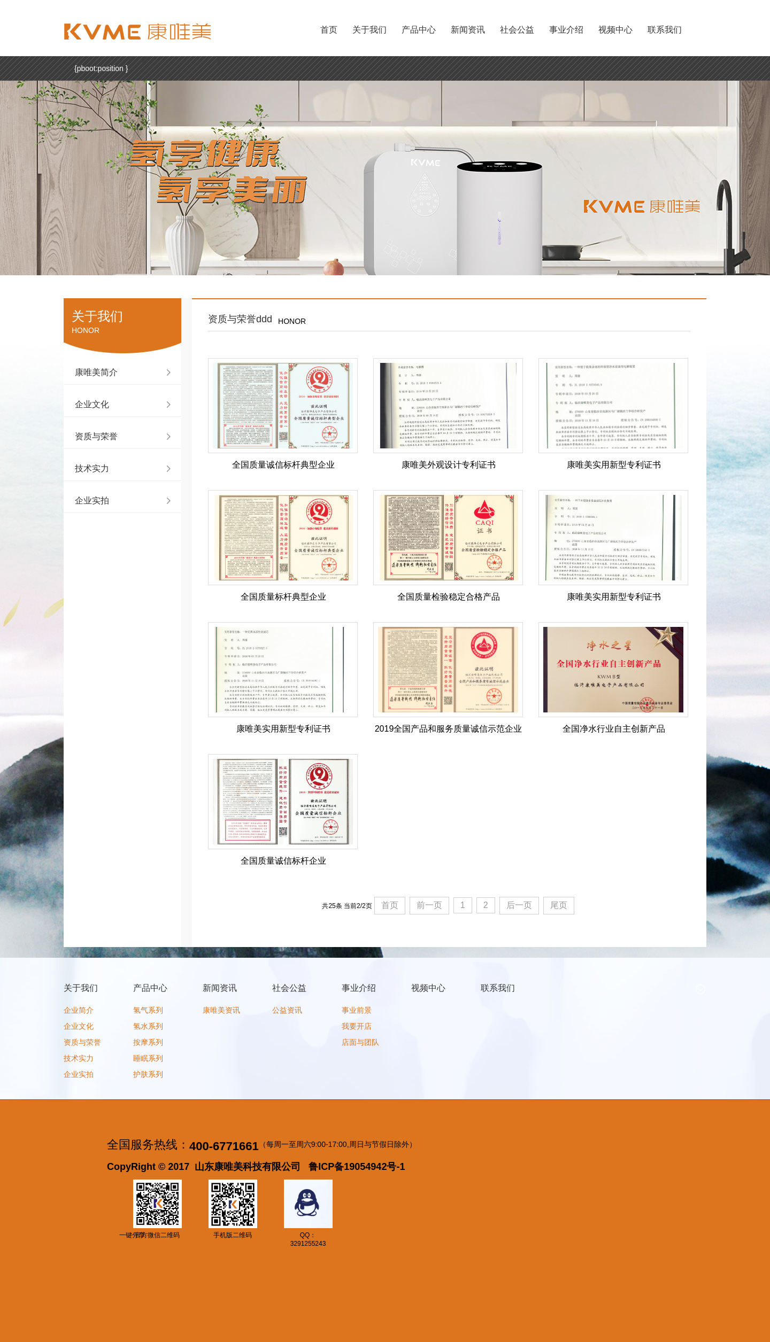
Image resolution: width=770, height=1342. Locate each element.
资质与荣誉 (96, 436)
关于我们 (369, 29)
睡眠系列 (148, 1058)
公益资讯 (287, 1010)
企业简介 (79, 1010)
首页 (328, 29)
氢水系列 (148, 1026)
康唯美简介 (96, 372)
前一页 (429, 905)
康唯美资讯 (221, 1010)
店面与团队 (360, 1042)
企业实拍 (92, 500)
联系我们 (665, 29)
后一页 (519, 905)
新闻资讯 (468, 29)
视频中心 (615, 29)
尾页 (558, 905)
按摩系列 (148, 1042)
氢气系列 (148, 1010)
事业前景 (357, 1010)
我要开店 (357, 1026)
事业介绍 (566, 29)
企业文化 (92, 404)
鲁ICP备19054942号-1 (357, 1166)
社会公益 (517, 29)
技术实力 (92, 468)
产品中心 (419, 29)
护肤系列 (148, 1074)
